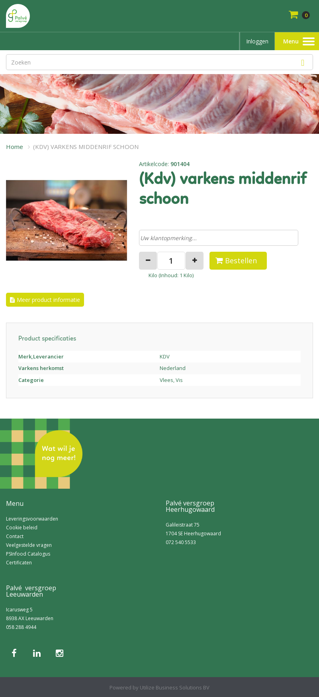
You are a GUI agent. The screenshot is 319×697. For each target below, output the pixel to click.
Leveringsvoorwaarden (32, 518)
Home (14, 147)
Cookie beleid (21, 527)
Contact (14, 536)
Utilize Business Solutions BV (174, 687)
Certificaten (19, 562)
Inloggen (257, 41)
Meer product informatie (48, 299)
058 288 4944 (21, 627)
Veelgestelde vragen (29, 545)
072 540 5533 (181, 542)
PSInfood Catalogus (28, 553)
